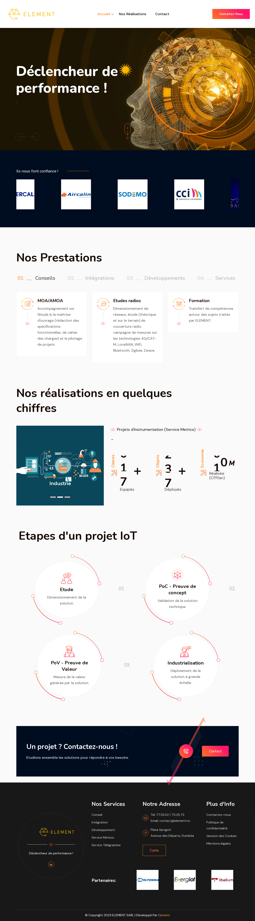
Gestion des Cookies (221, 836)
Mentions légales (218, 843)
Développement (103, 830)
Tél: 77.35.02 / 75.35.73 (167, 815)
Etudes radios (127, 301)
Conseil (97, 815)
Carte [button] (154, 850)
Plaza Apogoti (161, 830)
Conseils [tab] (36, 278)
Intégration (100, 822)
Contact (162, 14)
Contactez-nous (231, 14)
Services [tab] (216, 278)
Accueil (103, 14)
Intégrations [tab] (91, 278)
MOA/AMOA (50, 301)
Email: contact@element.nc (170, 821)
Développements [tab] (156, 278)
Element (164, 915)
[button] (20, 136)
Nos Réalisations (132, 14)
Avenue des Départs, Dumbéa (172, 836)
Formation (199, 301)
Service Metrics (103, 837)
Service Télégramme (106, 845)
